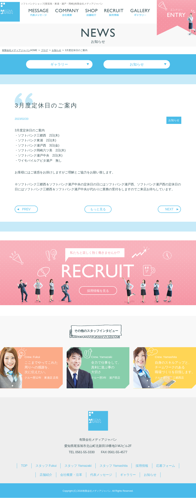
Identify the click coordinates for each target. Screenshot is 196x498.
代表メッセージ (101, 475)
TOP (24, 466)
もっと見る (98, 209)
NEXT (169, 209)
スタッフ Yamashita (114, 466)
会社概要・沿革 (71, 475)
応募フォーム (165, 466)
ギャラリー (60, 64)
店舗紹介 (46, 475)
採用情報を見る (98, 291)
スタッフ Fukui (46, 466)
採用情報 (142, 466)
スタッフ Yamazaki (78, 466)
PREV (26, 209)
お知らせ (136, 64)
